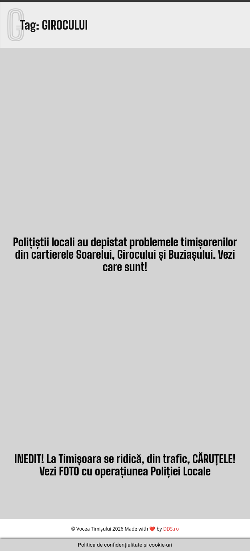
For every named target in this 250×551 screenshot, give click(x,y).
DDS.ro (171, 528)
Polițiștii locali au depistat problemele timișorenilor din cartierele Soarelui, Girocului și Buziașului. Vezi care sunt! (125, 254)
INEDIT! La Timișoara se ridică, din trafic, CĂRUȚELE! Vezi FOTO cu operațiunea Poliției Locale (125, 465)
